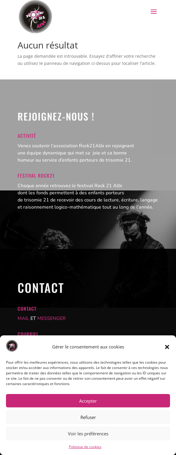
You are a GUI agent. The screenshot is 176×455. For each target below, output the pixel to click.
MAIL (23, 318)
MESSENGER (51, 318)
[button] (167, 347)
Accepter (88, 401)
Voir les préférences (88, 434)
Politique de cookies (85, 446)
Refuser (88, 417)
